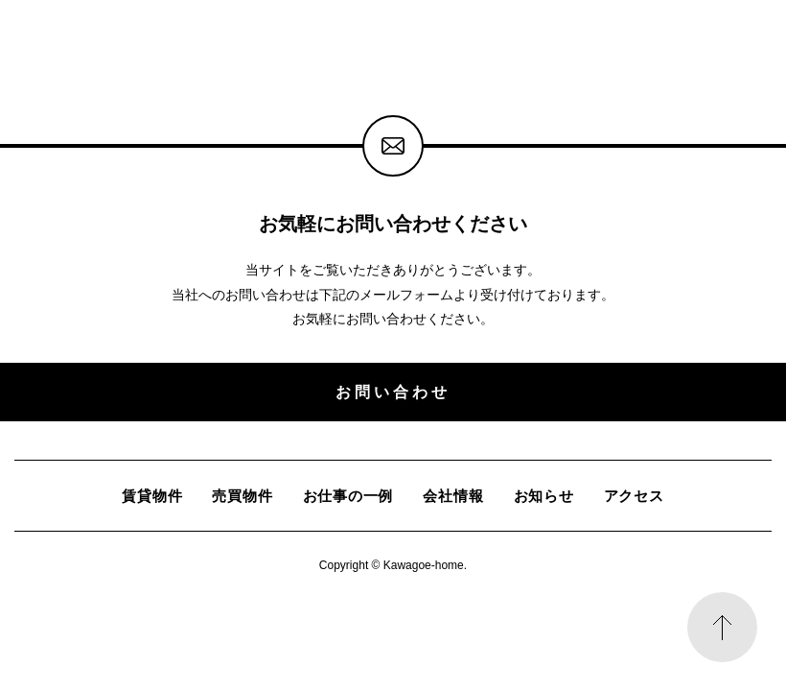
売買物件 (242, 496)
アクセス (634, 496)
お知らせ (544, 496)
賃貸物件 (152, 496)
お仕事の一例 (348, 496)
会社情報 (453, 496)
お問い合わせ (392, 391)
